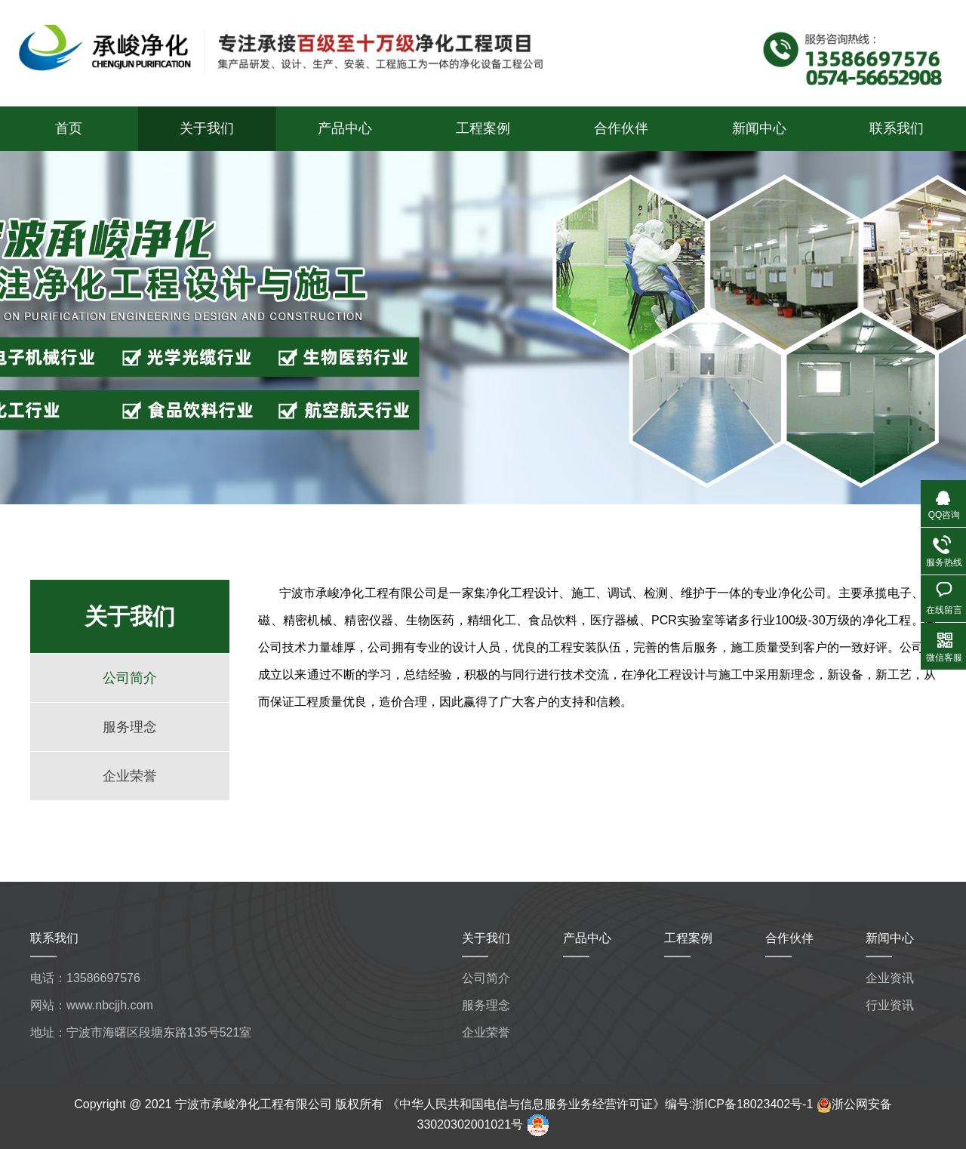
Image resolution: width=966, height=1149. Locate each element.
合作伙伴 (621, 128)
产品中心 (345, 128)
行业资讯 (890, 1005)
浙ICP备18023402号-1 (752, 1104)
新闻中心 (759, 128)
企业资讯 (890, 978)
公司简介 (130, 677)
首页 (68, 128)
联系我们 (896, 128)
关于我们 (207, 128)
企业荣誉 (130, 776)
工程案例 (483, 128)
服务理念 (130, 727)
